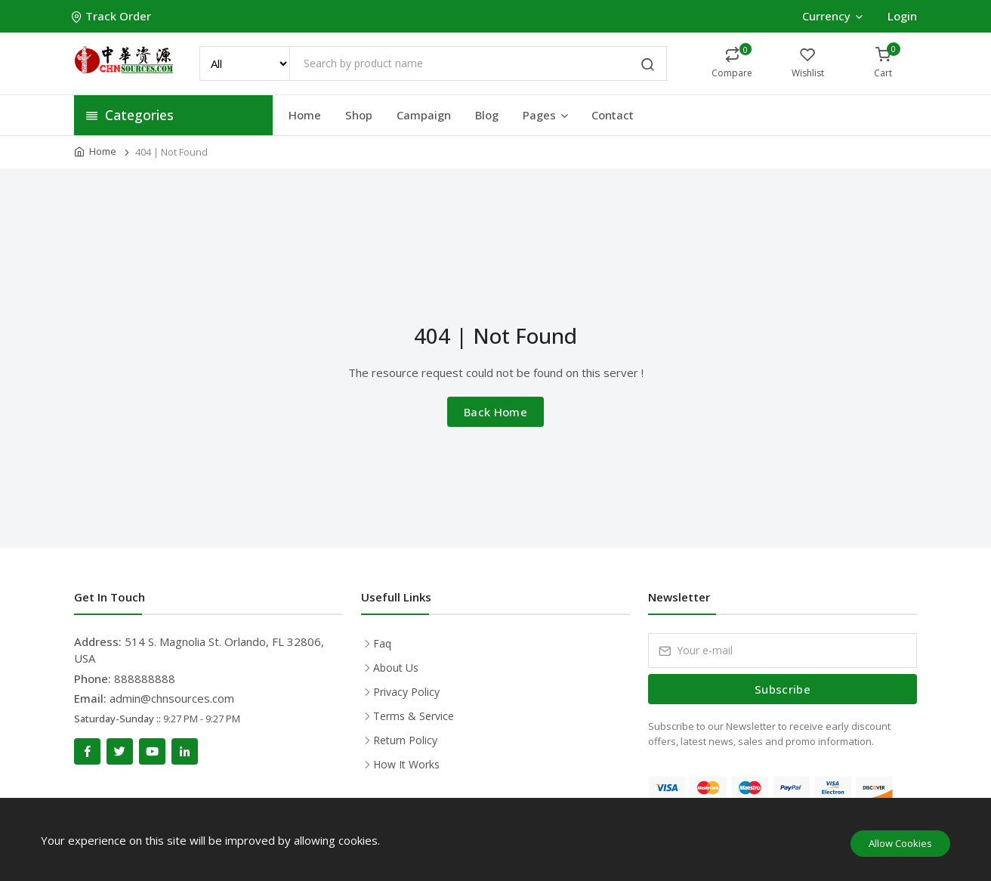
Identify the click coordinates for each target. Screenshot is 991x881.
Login (902, 15)
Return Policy (405, 740)
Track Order (112, 15)
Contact (612, 114)
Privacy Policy (406, 692)
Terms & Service (413, 716)
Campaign (424, 114)
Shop (358, 114)
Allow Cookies (900, 843)
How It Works (406, 764)
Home (305, 114)
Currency (832, 15)
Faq (382, 643)
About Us (395, 667)
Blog (487, 114)
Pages (546, 114)
